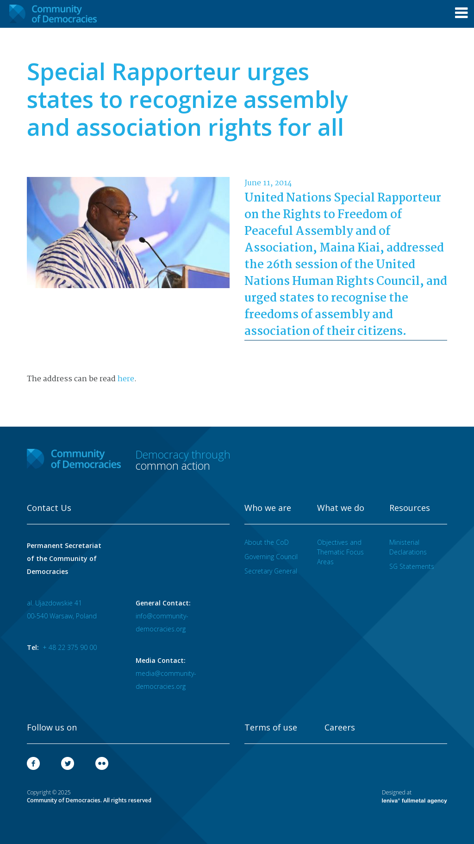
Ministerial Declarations (408, 547)
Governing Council (271, 556)
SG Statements (411, 566)
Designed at (414, 796)
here (126, 379)
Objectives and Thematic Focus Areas (340, 552)
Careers (339, 727)
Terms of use (270, 727)
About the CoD (266, 542)
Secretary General (270, 571)
